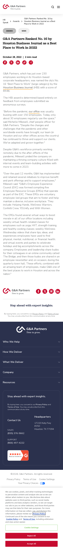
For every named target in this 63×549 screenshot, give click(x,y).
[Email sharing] (31, 62)
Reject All (31, 535)
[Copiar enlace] (24, 62)
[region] (31, 518)
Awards (16, 21)
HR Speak (5, 21)
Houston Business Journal (18, 87)
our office (34, 111)
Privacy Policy (38, 314)
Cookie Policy (12, 519)
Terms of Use (53, 314)
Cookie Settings (31, 527)
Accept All (31, 543)
